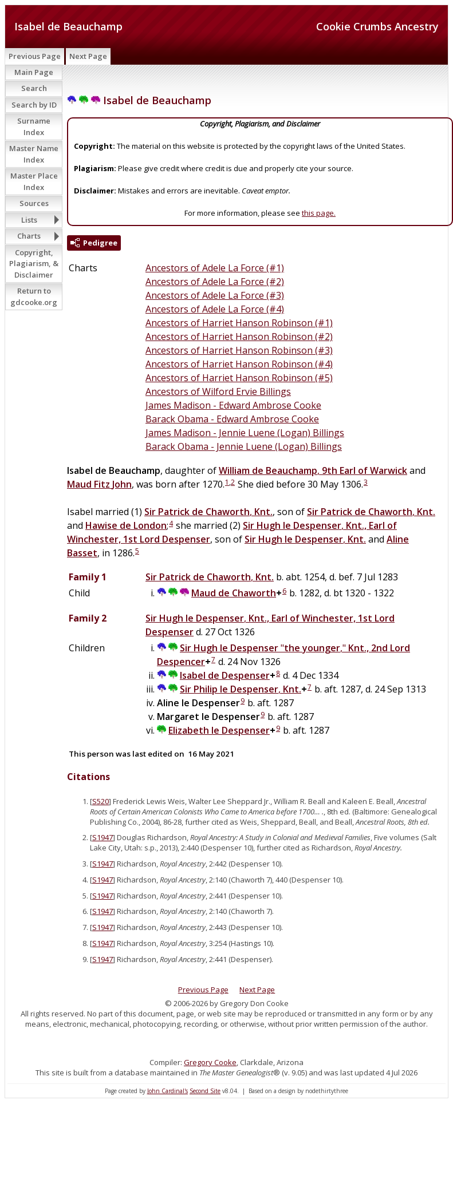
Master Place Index (34, 181)
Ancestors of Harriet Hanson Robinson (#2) (239, 336)
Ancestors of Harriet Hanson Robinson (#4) (239, 364)
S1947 (102, 837)
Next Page (88, 56)
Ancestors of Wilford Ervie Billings (218, 391)
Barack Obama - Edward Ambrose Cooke (232, 419)
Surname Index (33, 126)
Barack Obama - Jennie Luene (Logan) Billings (243, 446)
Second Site (205, 1091)
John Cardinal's (167, 1091)
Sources (34, 203)
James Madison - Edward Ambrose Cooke (233, 405)
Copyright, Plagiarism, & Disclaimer (33, 263)
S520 (100, 801)
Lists (29, 220)
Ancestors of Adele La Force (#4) (214, 309)
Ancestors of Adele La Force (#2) (214, 281)
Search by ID (34, 105)
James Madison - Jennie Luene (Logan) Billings (244, 432)
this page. (319, 213)
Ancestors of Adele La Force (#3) (214, 295)
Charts (29, 236)
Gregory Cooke (210, 1062)
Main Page (33, 72)
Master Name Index (33, 154)
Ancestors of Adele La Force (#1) (214, 268)
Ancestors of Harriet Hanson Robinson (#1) (239, 322)
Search (34, 88)
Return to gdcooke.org (33, 296)
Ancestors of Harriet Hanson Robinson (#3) (239, 350)
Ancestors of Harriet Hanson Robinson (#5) (239, 377)
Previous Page (35, 56)
